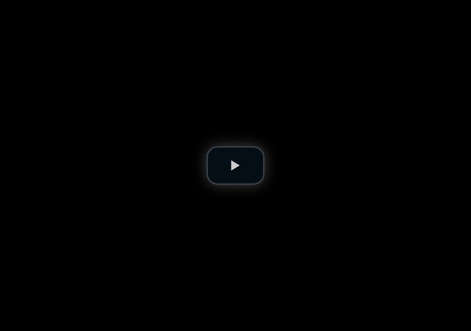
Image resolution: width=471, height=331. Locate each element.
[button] (235, 165)
